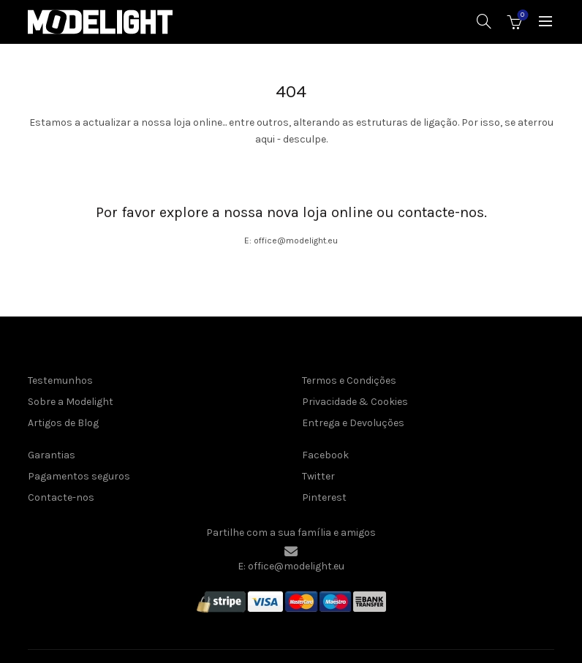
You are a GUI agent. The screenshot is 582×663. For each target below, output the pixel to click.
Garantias (51, 455)
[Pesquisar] (484, 21)
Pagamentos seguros (79, 476)
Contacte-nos (61, 497)
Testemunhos (60, 380)
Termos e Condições (349, 380)
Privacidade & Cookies (355, 401)
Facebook (325, 455)
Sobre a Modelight (70, 401)
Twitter (318, 476)
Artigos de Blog (63, 423)
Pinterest (324, 497)
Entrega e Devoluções (353, 423)
